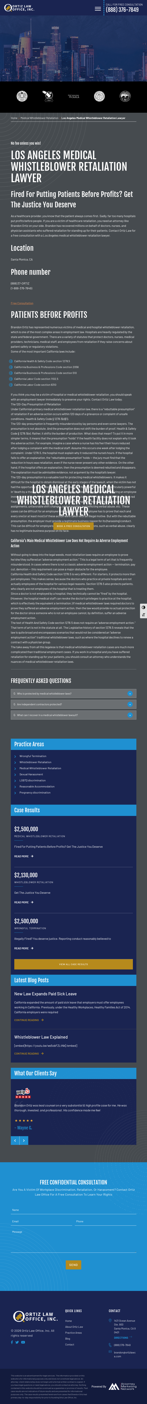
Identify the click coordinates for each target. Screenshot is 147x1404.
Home (68, 1320)
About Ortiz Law (74, 1326)
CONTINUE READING (29, 1020)
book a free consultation (73, 526)
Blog (67, 1338)
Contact (69, 1344)
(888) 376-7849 (122, 1345)
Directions (123, 1337)
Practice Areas (73, 1332)
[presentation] (15, 1140)
